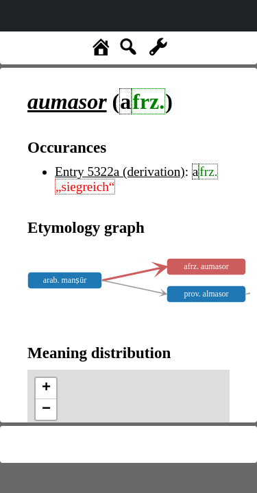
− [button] (46, 409)
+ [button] (46, 388)
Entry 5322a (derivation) (120, 171)
